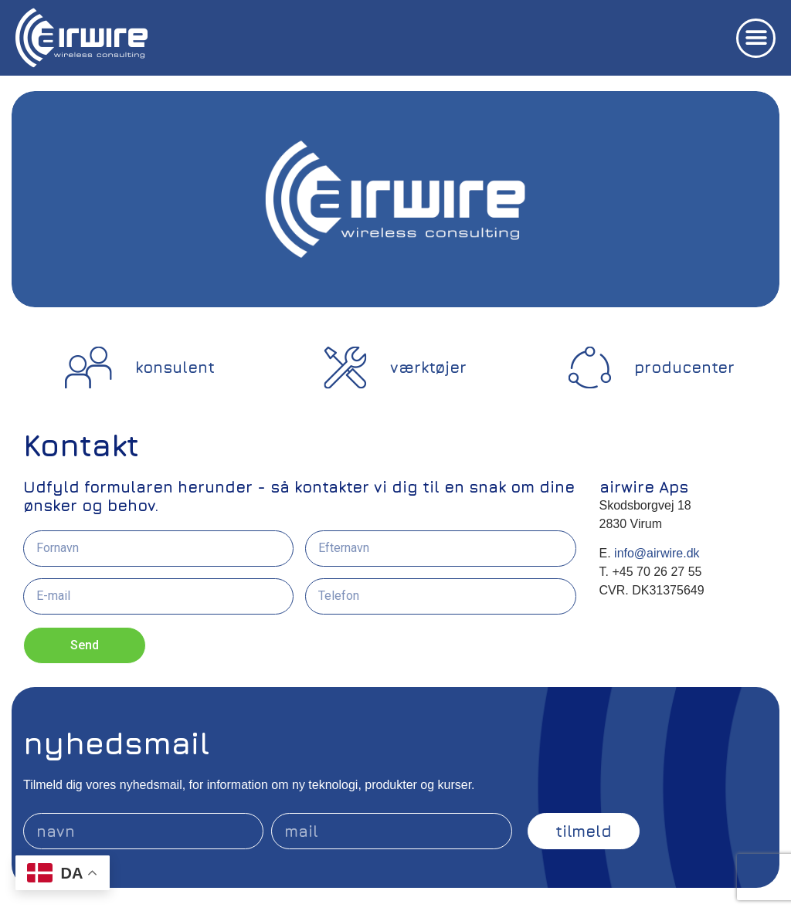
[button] (756, 38)
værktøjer (428, 367)
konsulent (175, 367)
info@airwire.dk (655, 553)
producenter (684, 367)
